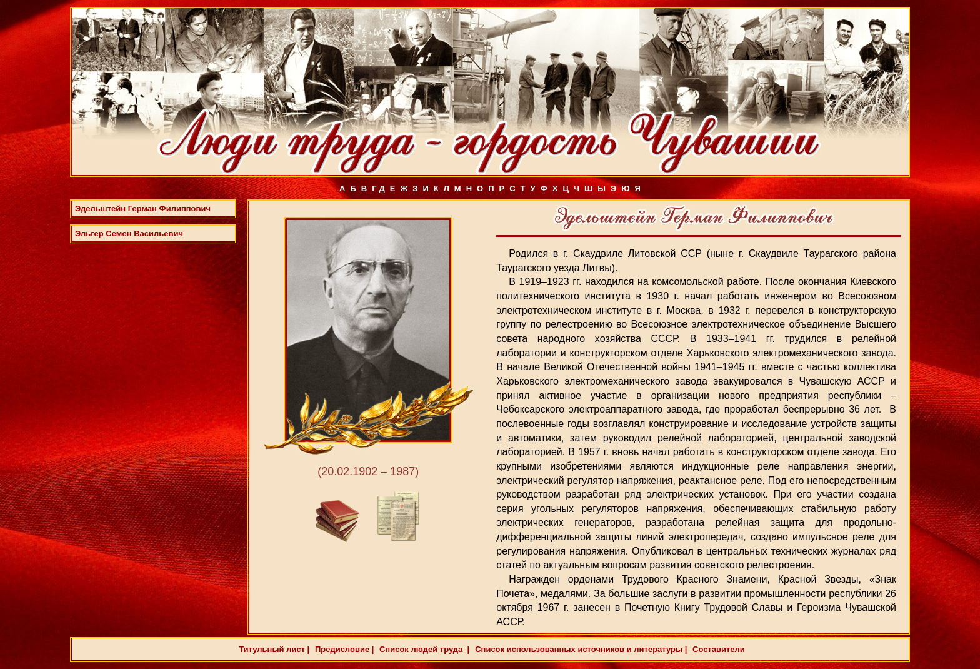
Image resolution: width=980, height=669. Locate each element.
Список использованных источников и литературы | (581, 649)
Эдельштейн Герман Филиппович (143, 208)
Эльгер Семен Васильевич (129, 233)
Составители (717, 649)
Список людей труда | (423, 649)
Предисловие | (343, 649)
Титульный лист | (274, 649)
